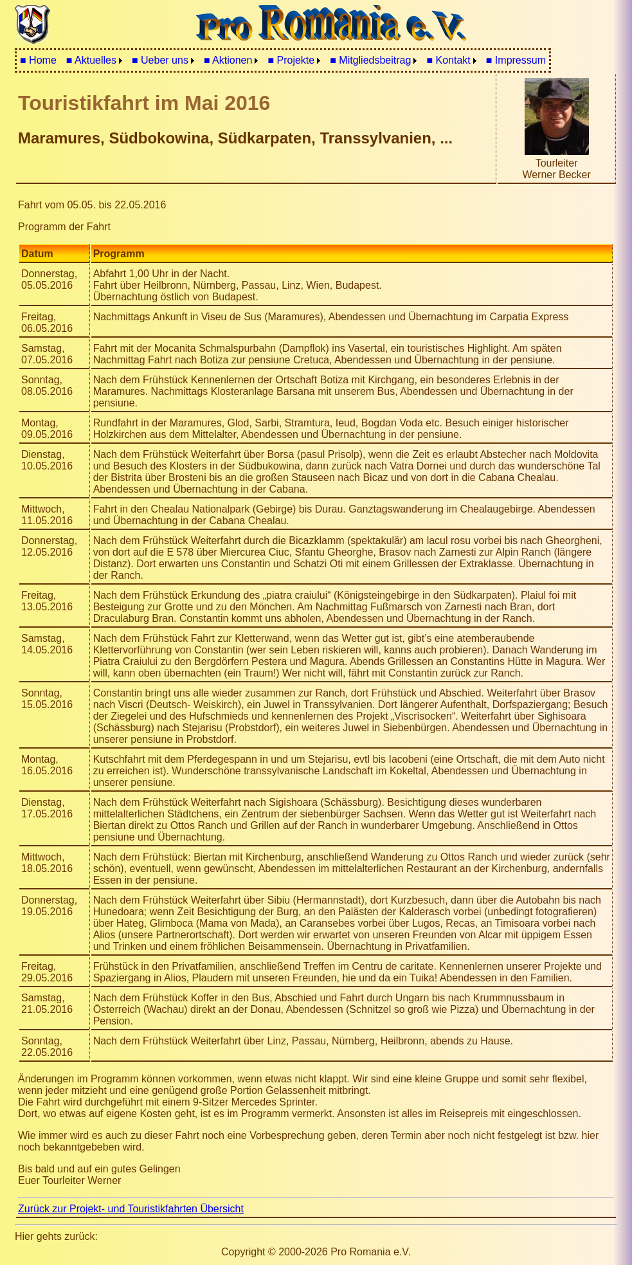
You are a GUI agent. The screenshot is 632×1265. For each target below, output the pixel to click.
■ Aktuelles (91, 60)
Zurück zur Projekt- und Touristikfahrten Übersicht (131, 1208)
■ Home (38, 60)
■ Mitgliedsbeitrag (370, 60)
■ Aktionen (228, 60)
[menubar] (283, 60)
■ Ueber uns (160, 60)
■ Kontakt (448, 60)
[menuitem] (38, 60)
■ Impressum (516, 60)
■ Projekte (290, 60)
